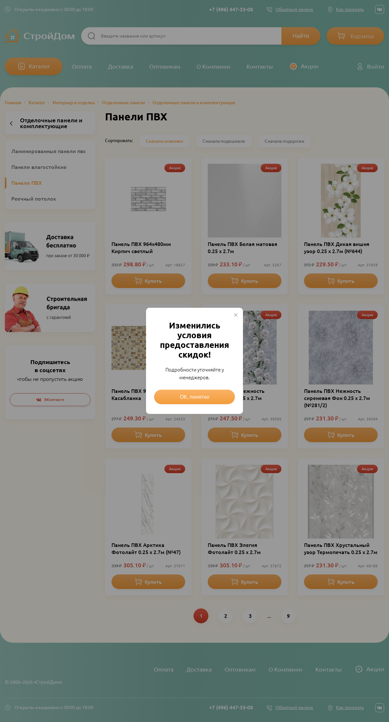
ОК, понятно (194, 397)
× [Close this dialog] (236, 315)
